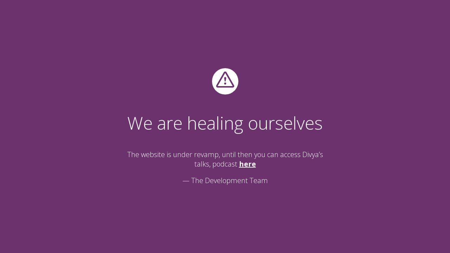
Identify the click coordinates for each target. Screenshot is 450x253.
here (247, 164)
